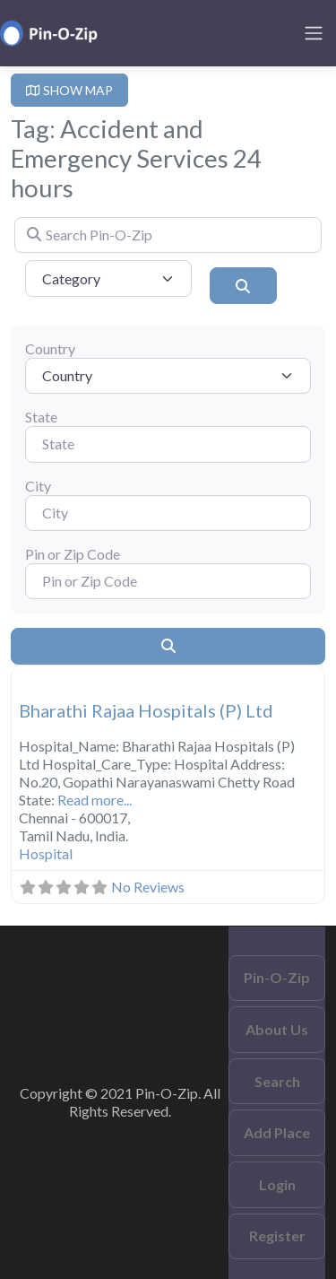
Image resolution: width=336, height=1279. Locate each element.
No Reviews (148, 886)
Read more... (94, 799)
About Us (277, 1029)
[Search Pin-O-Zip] (168, 235)
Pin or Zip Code (72, 553)
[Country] (168, 376)
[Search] (243, 285)
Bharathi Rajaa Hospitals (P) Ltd (146, 710)
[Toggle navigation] (313, 33)
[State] (168, 444)
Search (277, 1081)
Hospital (46, 853)
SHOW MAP (69, 90)
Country (50, 348)
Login (277, 1184)
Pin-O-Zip (277, 977)
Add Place (277, 1132)
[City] (168, 513)
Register (277, 1235)
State (41, 416)
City (38, 485)
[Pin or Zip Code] (168, 581)
